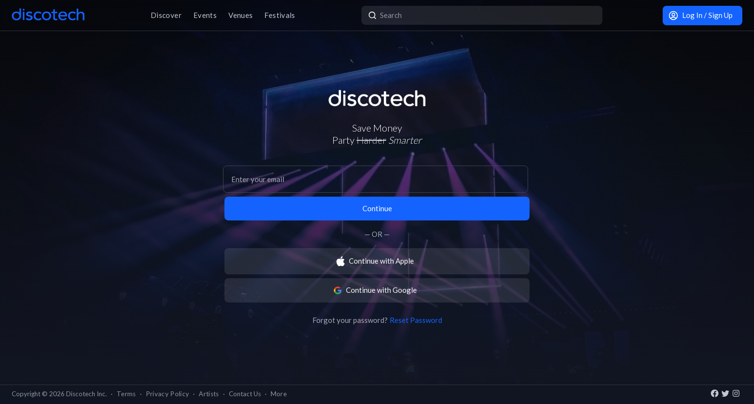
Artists (209, 394)
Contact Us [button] (245, 394)
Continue (377, 208)
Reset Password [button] (416, 320)
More (279, 394)
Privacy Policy (167, 394)
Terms (126, 394)
